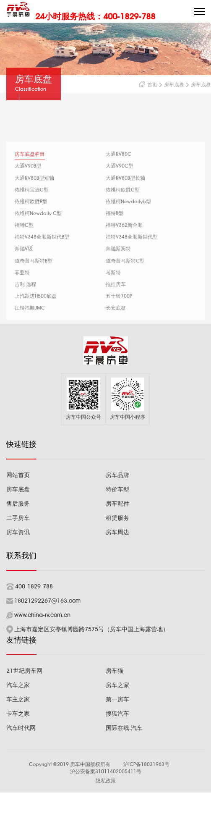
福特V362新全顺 (124, 241)
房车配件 (117, 503)
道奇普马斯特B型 (33, 276)
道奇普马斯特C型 (125, 276)
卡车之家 (18, 713)
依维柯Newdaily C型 (38, 229)
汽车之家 (18, 685)
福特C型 (24, 241)
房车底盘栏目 (30, 170)
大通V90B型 (28, 181)
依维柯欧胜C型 (123, 205)
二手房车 (18, 517)
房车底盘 (181, 84)
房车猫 (114, 670)
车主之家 (18, 699)
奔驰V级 (24, 264)
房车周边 (117, 532)
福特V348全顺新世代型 (132, 252)
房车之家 (117, 685)
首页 (159, 84)
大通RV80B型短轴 (34, 193)
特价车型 (117, 489)
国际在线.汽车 (124, 727)
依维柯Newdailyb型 (128, 217)
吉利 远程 (25, 300)
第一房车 (117, 699)
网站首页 (18, 475)
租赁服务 (117, 517)
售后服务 (18, 503)
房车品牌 (117, 475)
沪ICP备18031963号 (146, 764)
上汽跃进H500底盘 (36, 312)
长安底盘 (116, 323)
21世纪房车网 (24, 670)
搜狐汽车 (117, 713)
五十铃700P (119, 312)
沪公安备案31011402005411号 (105, 771)
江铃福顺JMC (30, 323)
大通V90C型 (119, 181)
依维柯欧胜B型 (31, 217)
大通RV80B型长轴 (125, 193)
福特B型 (114, 229)
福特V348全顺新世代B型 (42, 252)
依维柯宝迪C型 (32, 205)
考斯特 (113, 288)
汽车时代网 (21, 727)
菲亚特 (22, 288)
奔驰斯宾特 (118, 264)
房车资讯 (18, 532)
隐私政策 (106, 780)
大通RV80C (118, 170)
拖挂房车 (116, 300)
